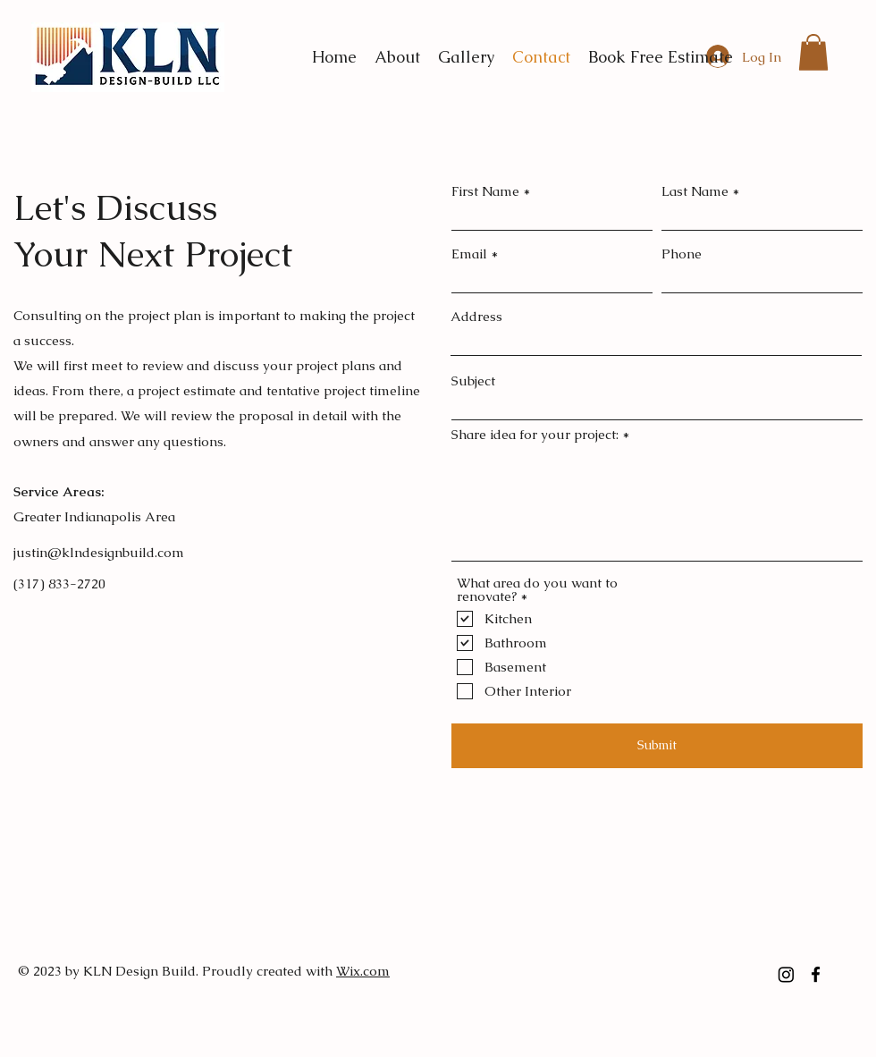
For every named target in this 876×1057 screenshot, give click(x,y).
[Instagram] (786, 974)
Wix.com (363, 970)
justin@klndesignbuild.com (98, 552)
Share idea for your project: (535, 434)
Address (476, 316)
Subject (473, 380)
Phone (681, 253)
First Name (485, 191)
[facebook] (815, 974)
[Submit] (657, 745)
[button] (813, 52)
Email (469, 253)
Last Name (695, 191)
